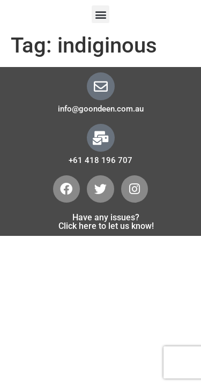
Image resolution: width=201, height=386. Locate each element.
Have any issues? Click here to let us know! (106, 221)
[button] (100, 14)
